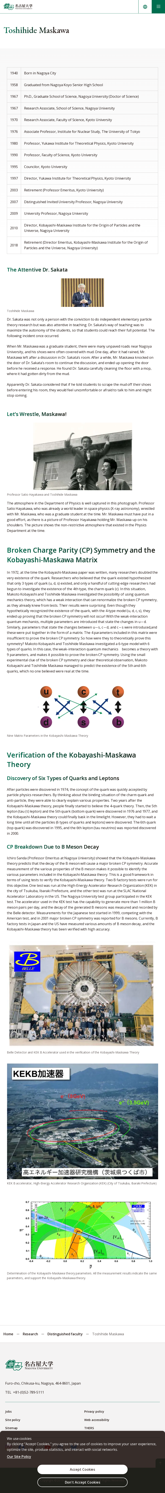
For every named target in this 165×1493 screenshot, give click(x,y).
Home (8, 1334)
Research (30, 1334)
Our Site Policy (19, 1456)
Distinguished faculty (65, 1334)
